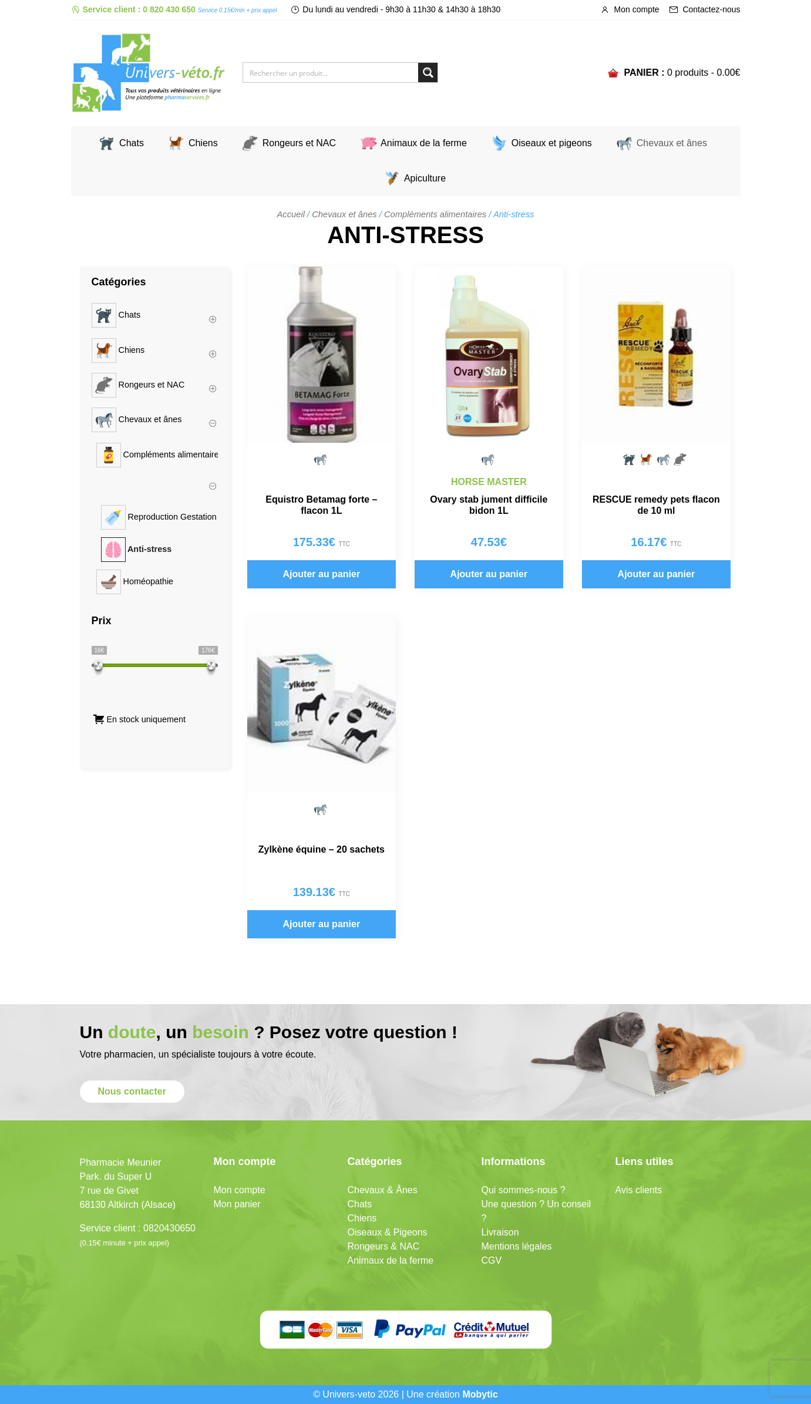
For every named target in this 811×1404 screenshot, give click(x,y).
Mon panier (237, 1204)
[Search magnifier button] (428, 72)
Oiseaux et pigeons (551, 143)
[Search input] (331, 72)
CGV (492, 1260)
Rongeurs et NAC (299, 143)
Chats (131, 143)
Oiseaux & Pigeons (388, 1232)
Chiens (203, 143)
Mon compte (629, 9)
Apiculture (425, 178)
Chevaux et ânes (672, 143)
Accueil (291, 214)
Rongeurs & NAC (384, 1246)
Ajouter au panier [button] (322, 574)
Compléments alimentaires (435, 214)
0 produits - (704, 73)
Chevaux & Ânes (383, 1190)
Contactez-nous (705, 9)
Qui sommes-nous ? (524, 1190)
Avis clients (638, 1190)
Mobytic (479, 1394)
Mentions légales (517, 1246)
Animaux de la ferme (424, 143)
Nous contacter (132, 1091)
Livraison (500, 1232)
